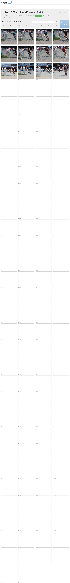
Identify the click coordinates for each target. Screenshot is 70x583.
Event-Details (63, 12)
